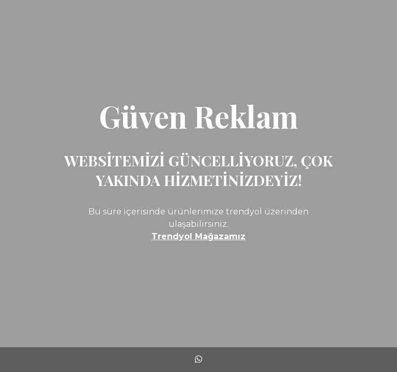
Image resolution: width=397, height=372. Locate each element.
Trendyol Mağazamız (198, 236)
